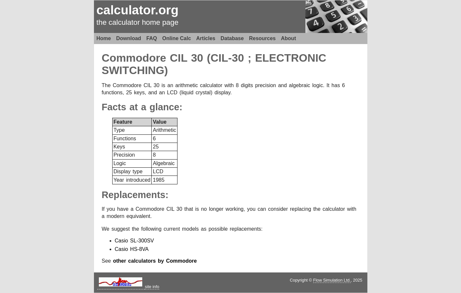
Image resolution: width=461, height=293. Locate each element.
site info (152, 286)
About (288, 38)
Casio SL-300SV (134, 240)
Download (128, 38)
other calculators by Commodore (155, 261)
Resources (262, 38)
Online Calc (176, 38)
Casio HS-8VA (132, 249)
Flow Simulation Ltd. (332, 280)
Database (232, 38)
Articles (205, 38)
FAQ (151, 38)
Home (104, 38)
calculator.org (138, 10)
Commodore (134, 58)
